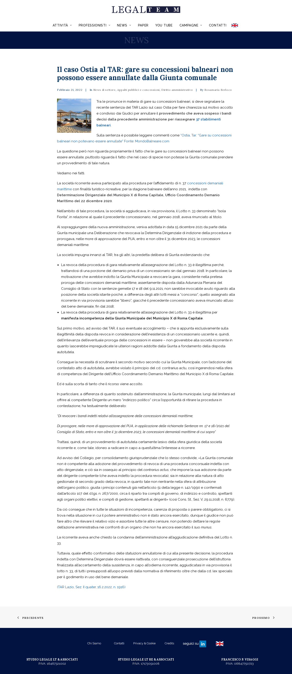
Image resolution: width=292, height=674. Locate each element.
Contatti (218, 25)
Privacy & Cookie (144, 643)
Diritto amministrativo (177, 89)
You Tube (164, 25)
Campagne (191, 25)
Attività (62, 25)
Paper (143, 25)
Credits (169, 643)
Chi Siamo (94, 643)
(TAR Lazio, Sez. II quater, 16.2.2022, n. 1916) (91, 587)
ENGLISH (236, 25)
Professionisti (94, 25)
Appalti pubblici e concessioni (138, 89)
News (124, 25)
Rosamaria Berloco (218, 89)
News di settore (104, 89)
